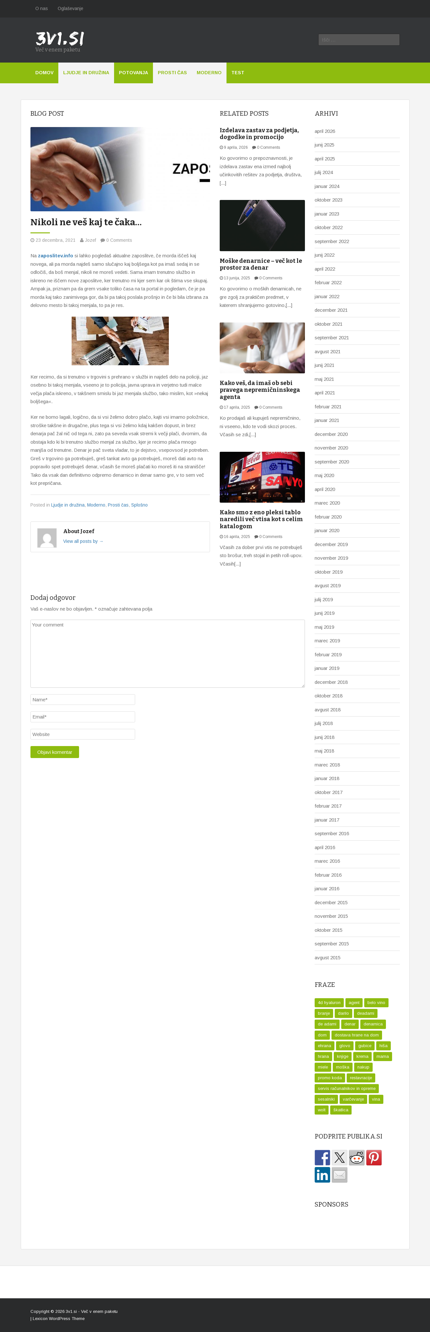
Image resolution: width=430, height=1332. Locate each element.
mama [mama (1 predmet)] (383, 1056)
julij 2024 (324, 172)
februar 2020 (328, 517)
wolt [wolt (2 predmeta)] (321, 1109)
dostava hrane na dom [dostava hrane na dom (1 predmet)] (357, 1035)
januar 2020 (327, 530)
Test (237, 72)
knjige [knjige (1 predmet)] (342, 1056)
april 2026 (325, 131)
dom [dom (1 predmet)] (322, 1035)
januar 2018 (327, 778)
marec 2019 (327, 640)
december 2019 (331, 544)
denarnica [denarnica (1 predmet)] (373, 1024)
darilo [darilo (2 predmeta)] (343, 1013)
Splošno (139, 505)
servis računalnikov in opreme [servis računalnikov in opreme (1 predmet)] (347, 1088)
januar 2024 (327, 186)
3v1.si (71, 1311)
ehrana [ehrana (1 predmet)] (324, 1045)
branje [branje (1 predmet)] (324, 1013)
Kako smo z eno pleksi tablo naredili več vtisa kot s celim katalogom (261, 519)
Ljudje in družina (86, 72)
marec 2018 (327, 764)
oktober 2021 (329, 324)
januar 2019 (327, 668)
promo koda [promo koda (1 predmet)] (330, 1077)
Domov (44, 72)
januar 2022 (327, 296)
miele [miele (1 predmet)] (323, 1067)
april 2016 (325, 847)
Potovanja (133, 72)
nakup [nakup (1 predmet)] (363, 1067)
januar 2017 (327, 820)
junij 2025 (324, 144)
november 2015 (331, 916)
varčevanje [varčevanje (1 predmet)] (353, 1099)
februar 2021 (328, 406)
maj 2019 (324, 627)
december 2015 (331, 902)
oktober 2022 (329, 227)
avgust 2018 (328, 709)
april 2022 (325, 269)
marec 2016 (327, 861)
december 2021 (331, 310)
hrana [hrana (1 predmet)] (323, 1056)
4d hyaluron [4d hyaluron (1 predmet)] (329, 1002)
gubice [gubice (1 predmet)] (364, 1045)
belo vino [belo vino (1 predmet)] (376, 1002)
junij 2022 (324, 255)
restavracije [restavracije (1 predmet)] (361, 1077)
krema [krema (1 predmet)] (362, 1056)
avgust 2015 (328, 957)
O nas (41, 8)
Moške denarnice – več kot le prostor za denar (261, 264)
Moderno (209, 72)
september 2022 (332, 241)
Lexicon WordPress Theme (59, 1318)
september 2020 (332, 461)
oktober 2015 (329, 930)
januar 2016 (327, 888)
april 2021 (325, 392)
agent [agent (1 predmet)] (354, 1002)
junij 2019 (324, 613)
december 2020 (331, 434)
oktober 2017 (329, 792)
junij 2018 (324, 737)
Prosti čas (172, 72)
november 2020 (331, 447)
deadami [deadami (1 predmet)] (365, 1013)
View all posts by (83, 541)
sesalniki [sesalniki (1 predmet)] (326, 1099)
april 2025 (325, 158)
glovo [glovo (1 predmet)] (344, 1045)
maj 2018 (324, 751)
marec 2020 (327, 503)
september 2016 (332, 833)
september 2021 (332, 337)
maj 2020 (324, 475)
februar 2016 (328, 875)
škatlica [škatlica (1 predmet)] (340, 1109)
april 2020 (325, 489)
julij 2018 (324, 723)
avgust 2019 (328, 585)
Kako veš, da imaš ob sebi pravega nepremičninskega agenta (260, 390)
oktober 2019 (329, 572)
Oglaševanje (70, 8)
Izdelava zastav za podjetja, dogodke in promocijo (259, 134)
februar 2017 (328, 806)
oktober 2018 (329, 695)
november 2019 (331, 558)
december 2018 (331, 682)
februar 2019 (328, 654)
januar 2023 (327, 213)
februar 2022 (328, 282)
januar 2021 (327, 420)
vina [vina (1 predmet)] (376, 1099)
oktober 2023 (329, 200)
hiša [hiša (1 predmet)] (383, 1045)
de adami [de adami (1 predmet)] (327, 1024)
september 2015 (332, 943)
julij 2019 (324, 599)
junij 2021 (324, 365)
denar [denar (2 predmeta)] (349, 1024)
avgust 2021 (328, 351)
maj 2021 (324, 379)
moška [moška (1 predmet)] (342, 1067)
